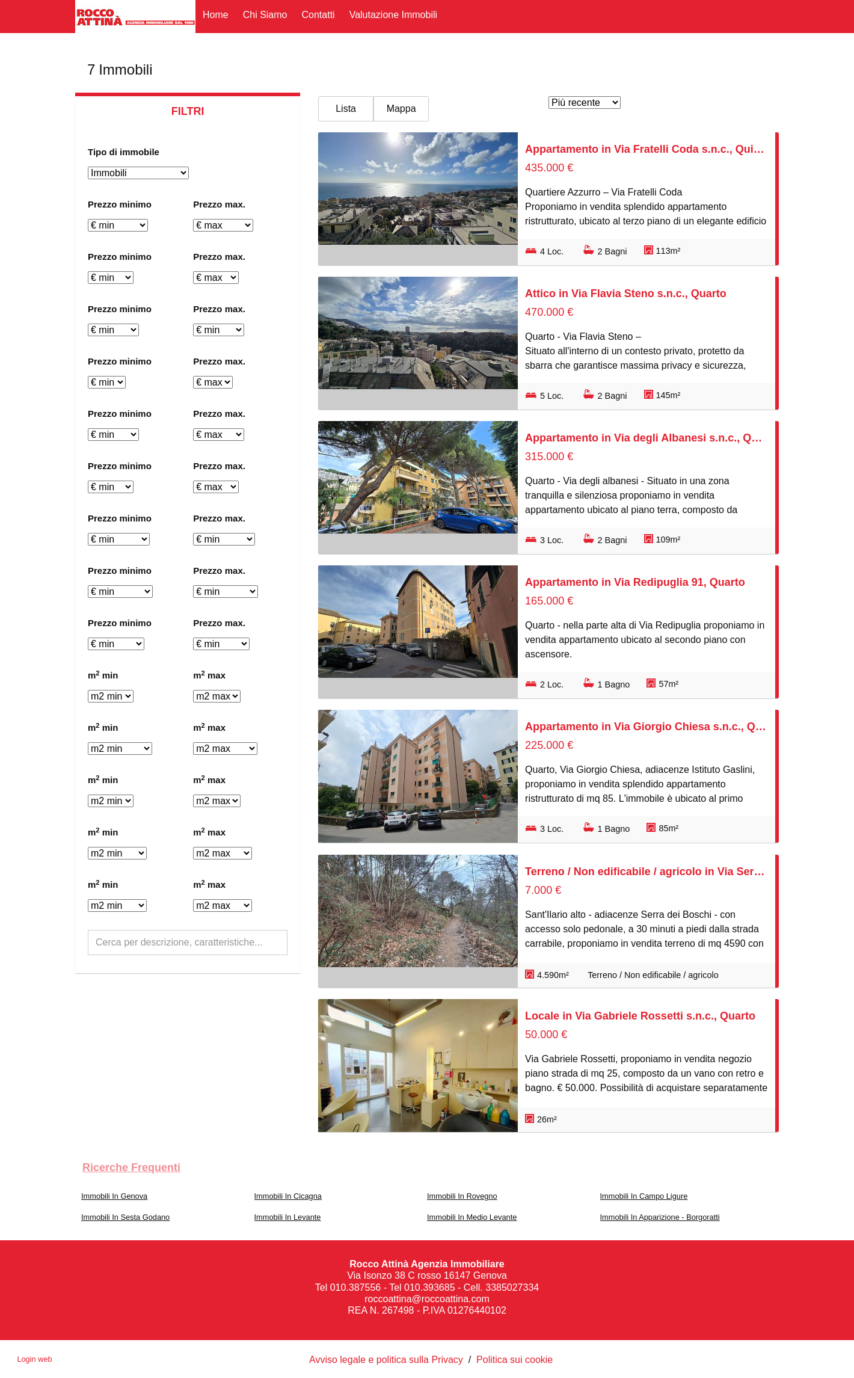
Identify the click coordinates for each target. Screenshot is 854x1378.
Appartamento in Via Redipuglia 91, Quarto (635, 582)
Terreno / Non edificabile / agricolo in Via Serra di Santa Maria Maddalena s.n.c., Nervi (646, 872)
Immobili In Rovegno (462, 1196)
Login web (34, 1359)
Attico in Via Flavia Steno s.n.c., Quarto (626, 294)
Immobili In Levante (287, 1217)
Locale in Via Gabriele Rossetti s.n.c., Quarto (640, 1016)
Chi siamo (265, 15)
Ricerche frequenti (131, 1167)
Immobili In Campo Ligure (644, 1196)
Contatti (318, 15)
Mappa (401, 108)
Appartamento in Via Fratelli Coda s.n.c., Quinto (646, 149)
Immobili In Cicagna (288, 1196)
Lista (346, 108)
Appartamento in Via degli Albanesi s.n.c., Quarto (646, 438)
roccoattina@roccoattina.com (426, 1299)
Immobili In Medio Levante (472, 1217)
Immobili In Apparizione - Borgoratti (660, 1217)
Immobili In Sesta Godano (125, 1217)
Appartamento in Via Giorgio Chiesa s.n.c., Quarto (646, 727)
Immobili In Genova (114, 1196)
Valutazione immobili (393, 15)
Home (216, 15)
